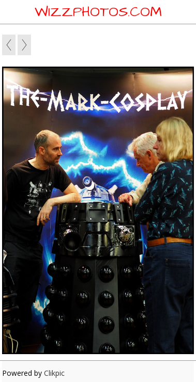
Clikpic (54, 373)
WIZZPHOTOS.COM (98, 12)
